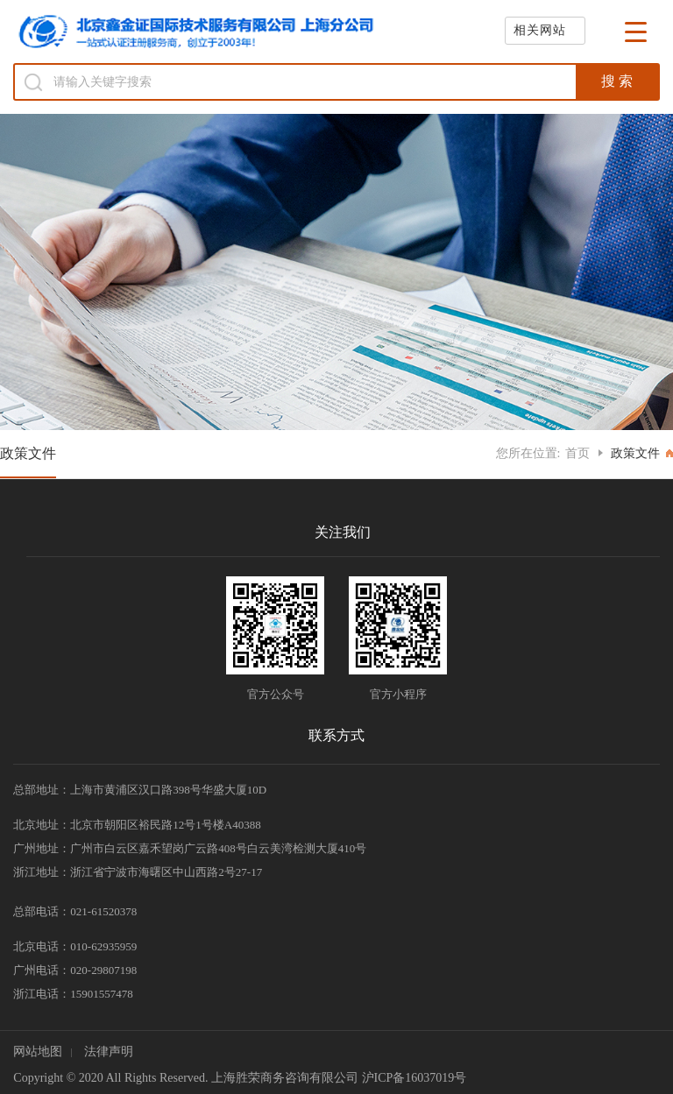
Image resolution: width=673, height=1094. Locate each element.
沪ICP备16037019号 (414, 1077)
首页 (577, 453)
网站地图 (37, 1051)
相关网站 (540, 30)
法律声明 (108, 1051)
